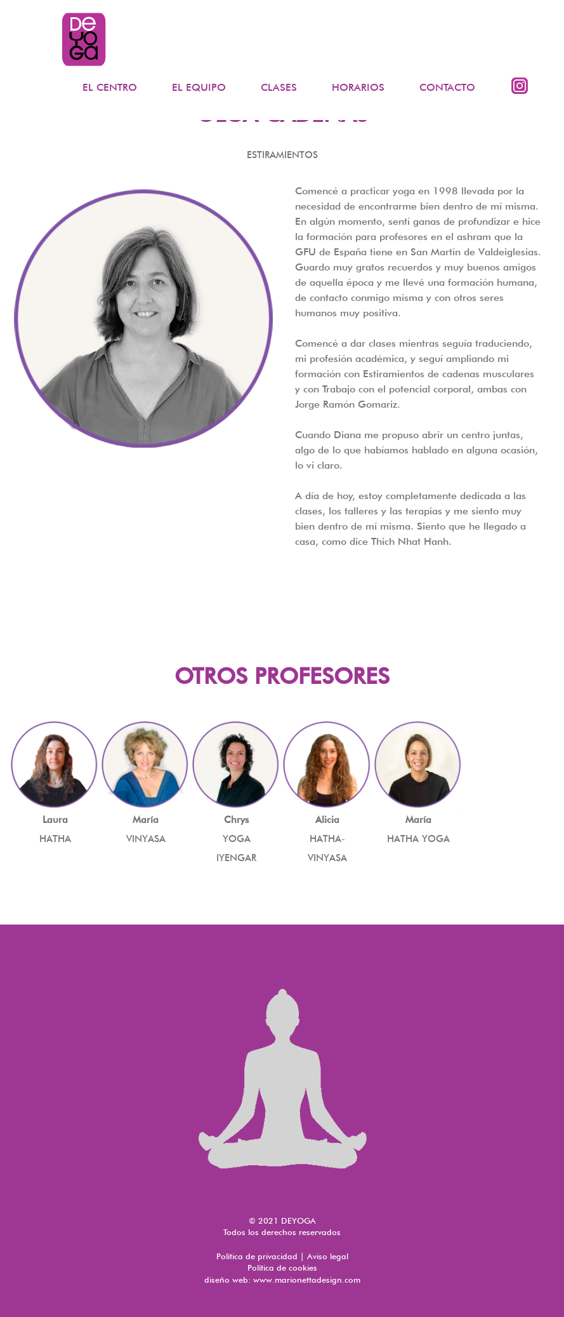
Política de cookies (282, 1267)
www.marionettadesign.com (306, 1279)
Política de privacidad (257, 1256)
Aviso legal (327, 1256)
